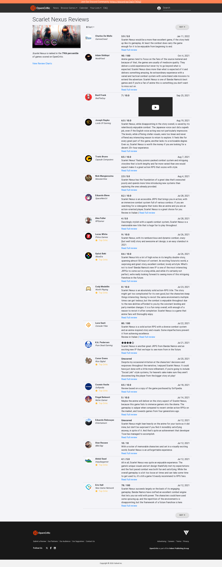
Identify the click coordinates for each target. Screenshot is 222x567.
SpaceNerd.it (101, 198)
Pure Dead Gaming (103, 345)
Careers (171, 541)
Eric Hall (99, 485)
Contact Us (90, 541)
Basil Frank (100, 95)
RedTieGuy (100, 98)
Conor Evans (101, 358)
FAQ (107, 8)
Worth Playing (101, 289)
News (56, 8)
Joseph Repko (102, 120)
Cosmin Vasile (102, 384)
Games (69, 8)
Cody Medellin (102, 286)
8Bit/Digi (99, 446)
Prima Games (101, 237)
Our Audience (65, 541)
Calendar (85, 8)
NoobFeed (100, 58)
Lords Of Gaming (103, 123)
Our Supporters (78, 541)
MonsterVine (101, 179)
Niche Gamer (101, 400)
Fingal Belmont (102, 397)
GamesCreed (101, 39)
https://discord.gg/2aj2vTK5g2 (125, 1)
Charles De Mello (103, 36)
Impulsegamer (101, 462)
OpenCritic (154, 548)
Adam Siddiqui (102, 55)
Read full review (129, 49)
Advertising (161, 541)
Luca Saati (100, 323)
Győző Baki (100, 253)
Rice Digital (100, 361)
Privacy (186, 541)
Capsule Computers (104, 159)
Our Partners (53, 541)
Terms (178, 541)
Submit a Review (39, 541)
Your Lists (96, 8)
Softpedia (99, 387)
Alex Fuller (100, 218)
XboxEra (99, 256)
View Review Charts (42, 63)
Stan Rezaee (101, 443)
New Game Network (104, 488)
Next (182, 27)
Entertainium (101, 423)
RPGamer (99, 221)
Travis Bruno (101, 156)
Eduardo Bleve (102, 195)
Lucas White (101, 234)
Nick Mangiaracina (104, 176)
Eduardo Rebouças (104, 420)
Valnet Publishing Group (179, 548)
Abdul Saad (100, 459)
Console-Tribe (101, 326)
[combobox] (177, 7)
